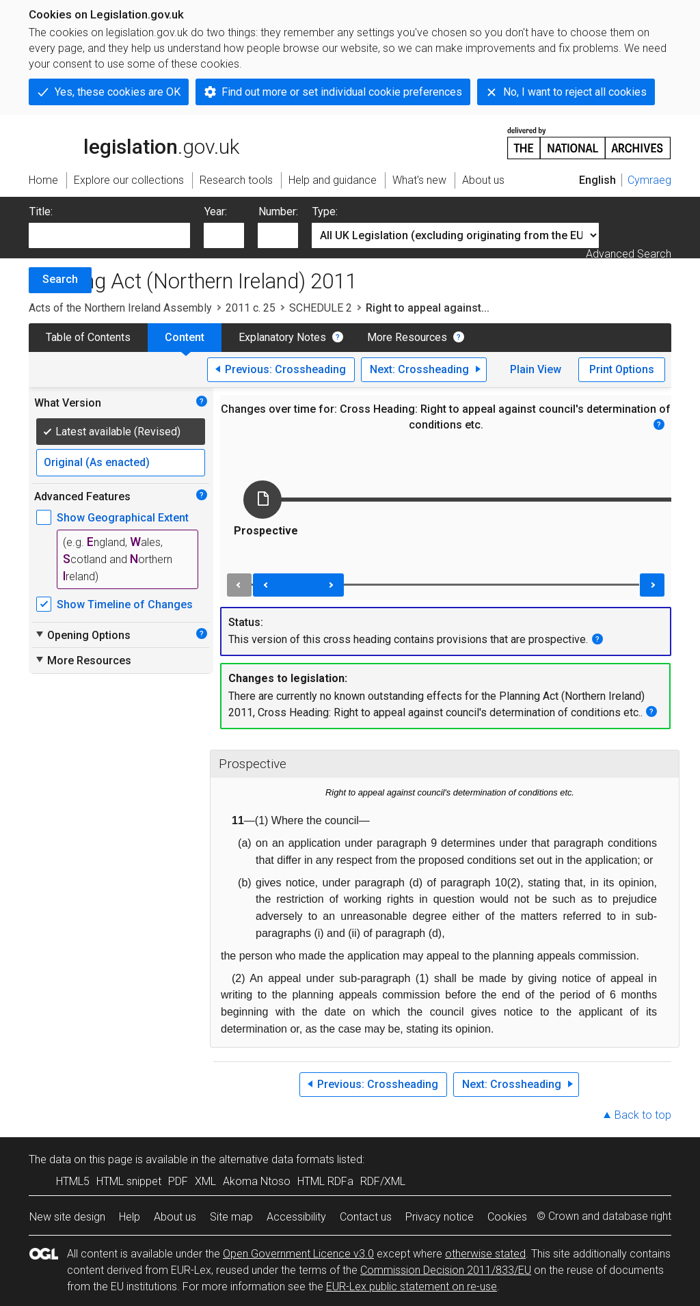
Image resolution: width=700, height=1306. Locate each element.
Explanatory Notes (282, 337)
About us (175, 1216)
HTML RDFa (325, 1181)
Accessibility (296, 1216)
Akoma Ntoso (257, 1181)
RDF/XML (382, 1181)
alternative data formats (276, 1159)
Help (129, 1216)
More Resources (407, 337)
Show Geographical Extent (123, 517)
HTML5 (73, 1181)
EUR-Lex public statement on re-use (411, 1286)
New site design (67, 1216)
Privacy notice (439, 1216)
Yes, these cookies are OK (117, 91)
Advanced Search (628, 253)
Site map (231, 1216)
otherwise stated (485, 1253)
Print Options (621, 369)
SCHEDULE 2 (320, 307)
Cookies (507, 1216)
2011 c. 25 (250, 307)
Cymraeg (649, 180)
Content (184, 337)
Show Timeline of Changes (125, 604)
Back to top (643, 1114)
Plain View (535, 369)
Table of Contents (88, 337)
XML (205, 1181)
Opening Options (82, 635)
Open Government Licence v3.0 (298, 1253)
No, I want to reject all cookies (575, 91)
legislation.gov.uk (134, 142)
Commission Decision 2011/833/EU (445, 1270)
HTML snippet (128, 1181)
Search (60, 279)
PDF (178, 1181)
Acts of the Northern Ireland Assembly (120, 307)
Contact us (366, 1216)
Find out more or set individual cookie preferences (341, 91)
